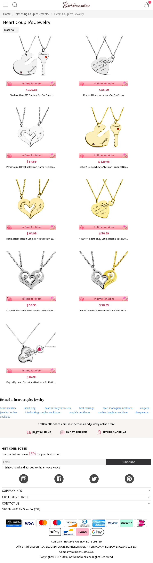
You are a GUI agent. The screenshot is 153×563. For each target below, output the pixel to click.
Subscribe (128, 462)
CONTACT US (10, 503)
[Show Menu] (6, 5)
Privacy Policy (51, 467)
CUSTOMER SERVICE (15, 497)
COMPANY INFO (12, 491)
